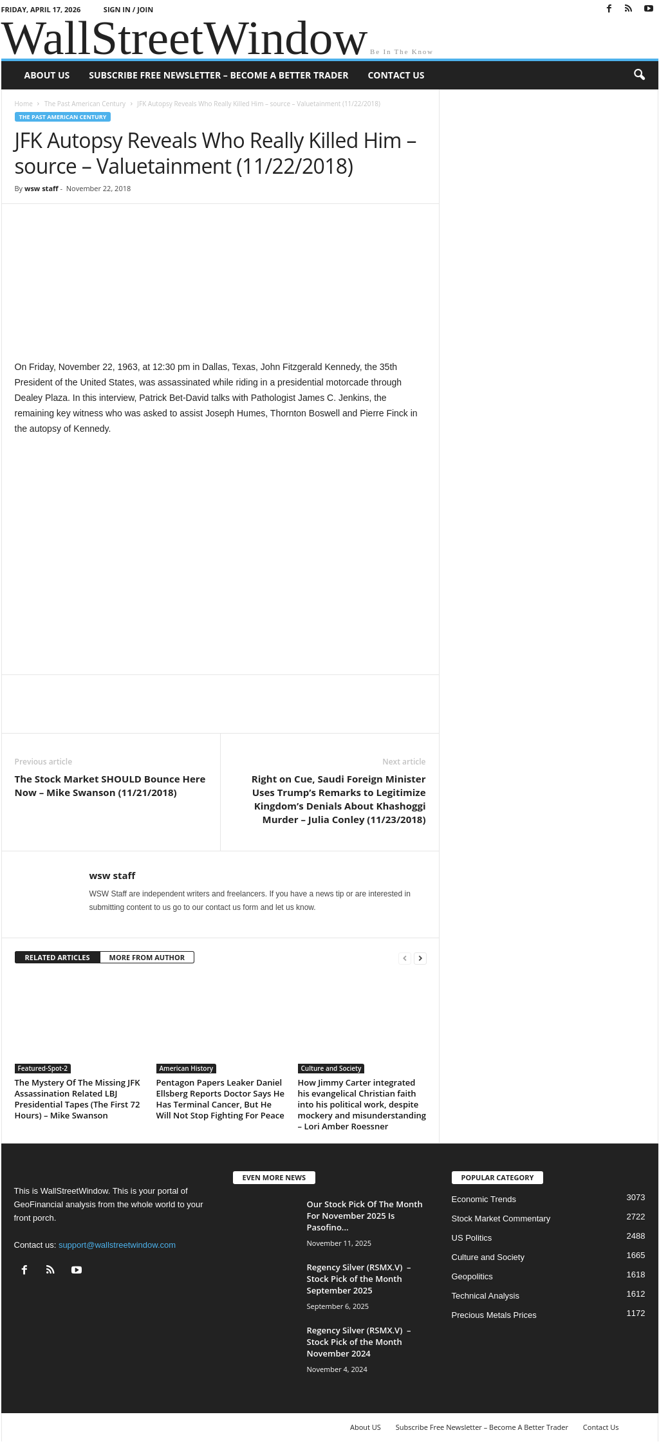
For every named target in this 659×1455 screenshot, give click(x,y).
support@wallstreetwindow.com (117, 1245)
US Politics (472, 1238)
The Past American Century (84, 103)
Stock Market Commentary (501, 1218)
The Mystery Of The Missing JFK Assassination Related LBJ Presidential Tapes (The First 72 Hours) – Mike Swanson (77, 1099)
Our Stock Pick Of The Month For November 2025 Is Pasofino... (365, 1215)
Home (24, 103)
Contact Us (395, 75)
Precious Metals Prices (494, 1315)
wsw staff (41, 188)
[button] (639, 75)
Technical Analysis (486, 1296)
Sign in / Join (128, 9)
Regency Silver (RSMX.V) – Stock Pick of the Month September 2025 (359, 1278)
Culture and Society (331, 1068)
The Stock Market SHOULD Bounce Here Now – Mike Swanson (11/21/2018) (110, 785)
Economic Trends (484, 1199)
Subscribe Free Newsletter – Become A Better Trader (218, 75)
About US (47, 75)
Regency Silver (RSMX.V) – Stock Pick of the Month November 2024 (359, 1341)
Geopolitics (472, 1276)
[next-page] (420, 958)
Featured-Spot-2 (43, 1068)
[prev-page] (404, 958)
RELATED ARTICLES (57, 957)
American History (187, 1068)
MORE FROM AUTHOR (147, 957)
